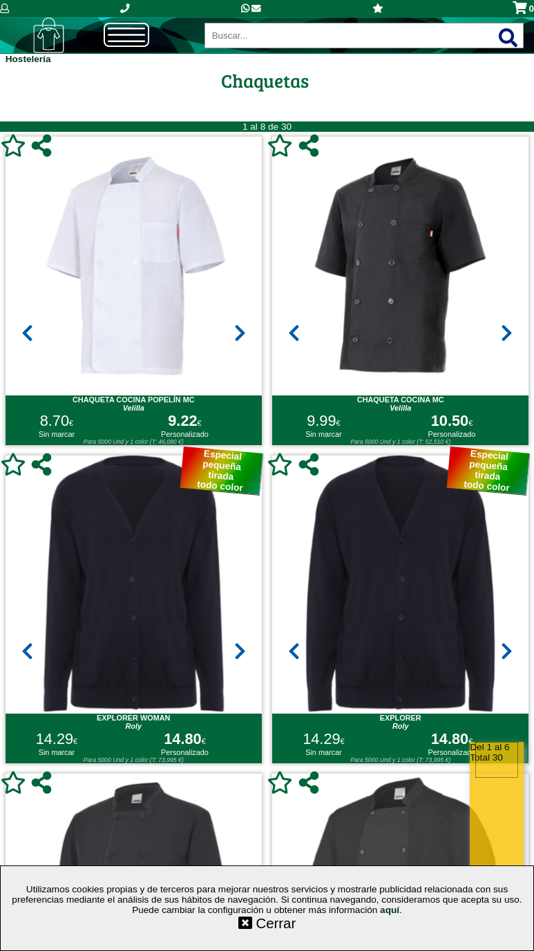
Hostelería (28, 59)
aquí (389, 910)
